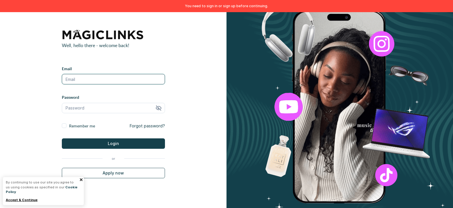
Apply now (113, 172)
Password (70, 97)
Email (67, 68)
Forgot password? (147, 125)
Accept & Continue (22, 200)
